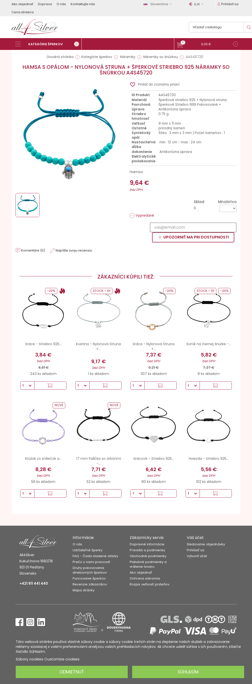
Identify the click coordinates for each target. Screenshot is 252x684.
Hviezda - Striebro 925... (209, 458)
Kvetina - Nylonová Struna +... (98, 346)
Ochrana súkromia (145, 578)
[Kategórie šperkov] (48, 44)
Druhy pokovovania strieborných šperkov (90, 570)
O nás (61, 4)
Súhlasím (188, 672)
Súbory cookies (29, 659)
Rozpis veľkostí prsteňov (149, 584)
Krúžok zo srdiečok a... (43, 458)
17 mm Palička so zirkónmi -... (98, 461)
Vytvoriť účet (197, 556)
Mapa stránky (83, 590)
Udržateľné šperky (87, 550)
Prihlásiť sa (195, 550)
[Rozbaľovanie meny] (197, 4)
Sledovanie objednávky (206, 544)
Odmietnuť (72, 672)
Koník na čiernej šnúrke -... (209, 344)
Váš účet (195, 537)
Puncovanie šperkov (89, 578)
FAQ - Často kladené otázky (95, 556)
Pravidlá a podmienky (147, 550)
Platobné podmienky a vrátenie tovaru (148, 564)
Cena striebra (23, 12)
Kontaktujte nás (83, 4)
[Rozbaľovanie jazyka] (158, 4)
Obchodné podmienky (148, 556)
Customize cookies (61, 659)
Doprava (45, 4)
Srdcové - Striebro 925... (153, 458)
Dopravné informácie (147, 544)
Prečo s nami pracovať (91, 562)
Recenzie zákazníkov (90, 584)
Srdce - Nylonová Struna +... (153, 346)
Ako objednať (22, 4)
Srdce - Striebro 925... (43, 344)
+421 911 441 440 (33, 583)
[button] (207, 44)
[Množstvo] (227, 208)
